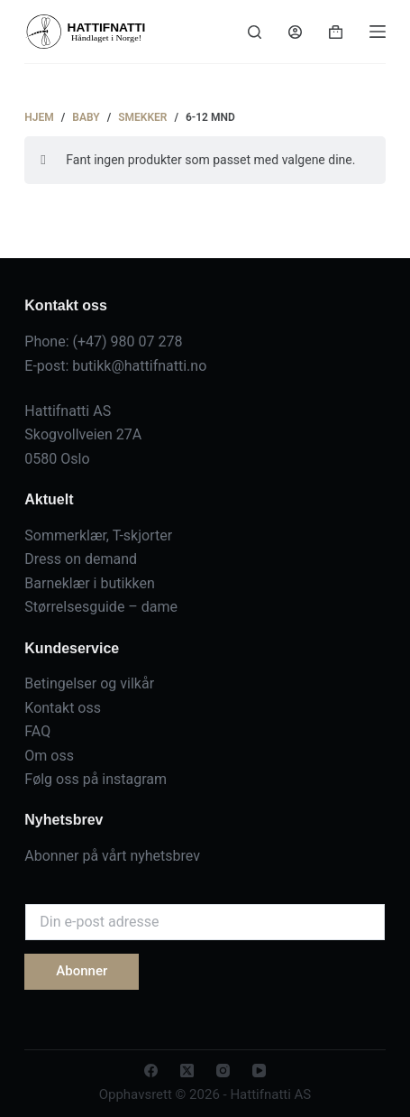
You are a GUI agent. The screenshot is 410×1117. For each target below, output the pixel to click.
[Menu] (377, 31)
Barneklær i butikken (89, 583)
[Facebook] (151, 1070)
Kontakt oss (62, 707)
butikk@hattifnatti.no (139, 365)
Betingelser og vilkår (89, 683)
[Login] (295, 32)
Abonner (81, 971)
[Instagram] (223, 1070)
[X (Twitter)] (187, 1070)
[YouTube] (259, 1070)
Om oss (49, 755)
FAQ (37, 731)
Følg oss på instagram (95, 779)
